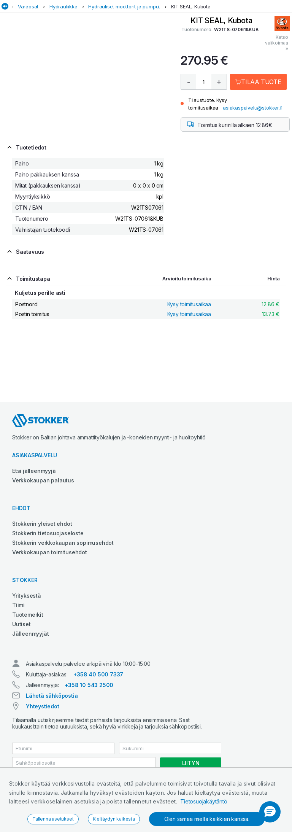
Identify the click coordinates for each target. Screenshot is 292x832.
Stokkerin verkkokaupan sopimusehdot (63, 542)
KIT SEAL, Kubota (191, 6)
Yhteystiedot (42, 706)
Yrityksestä (26, 595)
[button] (270, 811)
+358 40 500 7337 (98, 674)
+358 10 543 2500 (89, 685)
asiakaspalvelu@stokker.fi (252, 108)
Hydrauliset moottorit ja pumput (124, 6)
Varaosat (28, 6)
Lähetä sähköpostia (52, 695)
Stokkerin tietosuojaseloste (48, 533)
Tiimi (18, 605)
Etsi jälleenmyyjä (34, 471)
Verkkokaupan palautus (43, 480)
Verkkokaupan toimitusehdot (49, 552)
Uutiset (21, 624)
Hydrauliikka (63, 6)
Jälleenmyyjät (30, 633)
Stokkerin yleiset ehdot (42, 523)
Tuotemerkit (27, 614)
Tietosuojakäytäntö (203, 801)
